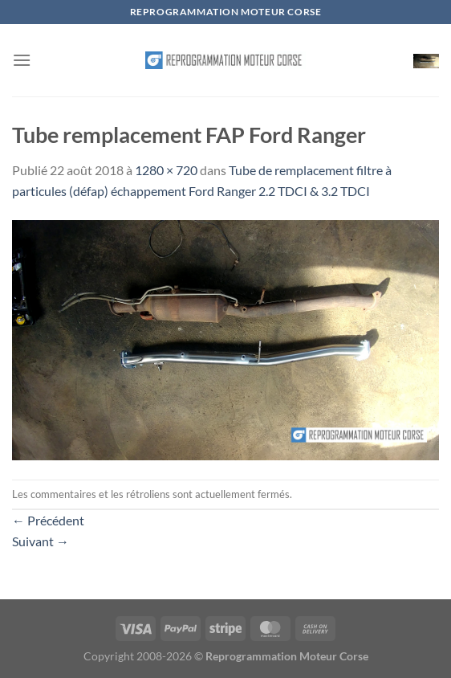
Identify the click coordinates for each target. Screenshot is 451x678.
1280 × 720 (166, 170)
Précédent (48, 520)
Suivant (40, 541)
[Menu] (21, 60)
